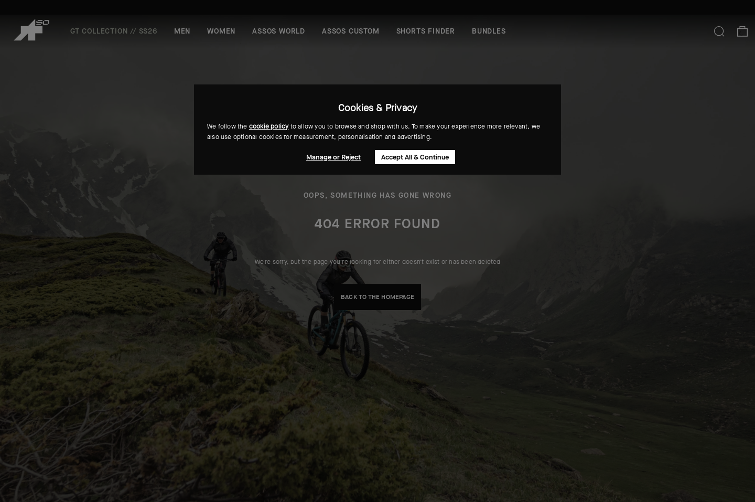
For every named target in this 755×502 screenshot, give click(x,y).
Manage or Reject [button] (333, 157)
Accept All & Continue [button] (415, 157)
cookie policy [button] (269, 126)
